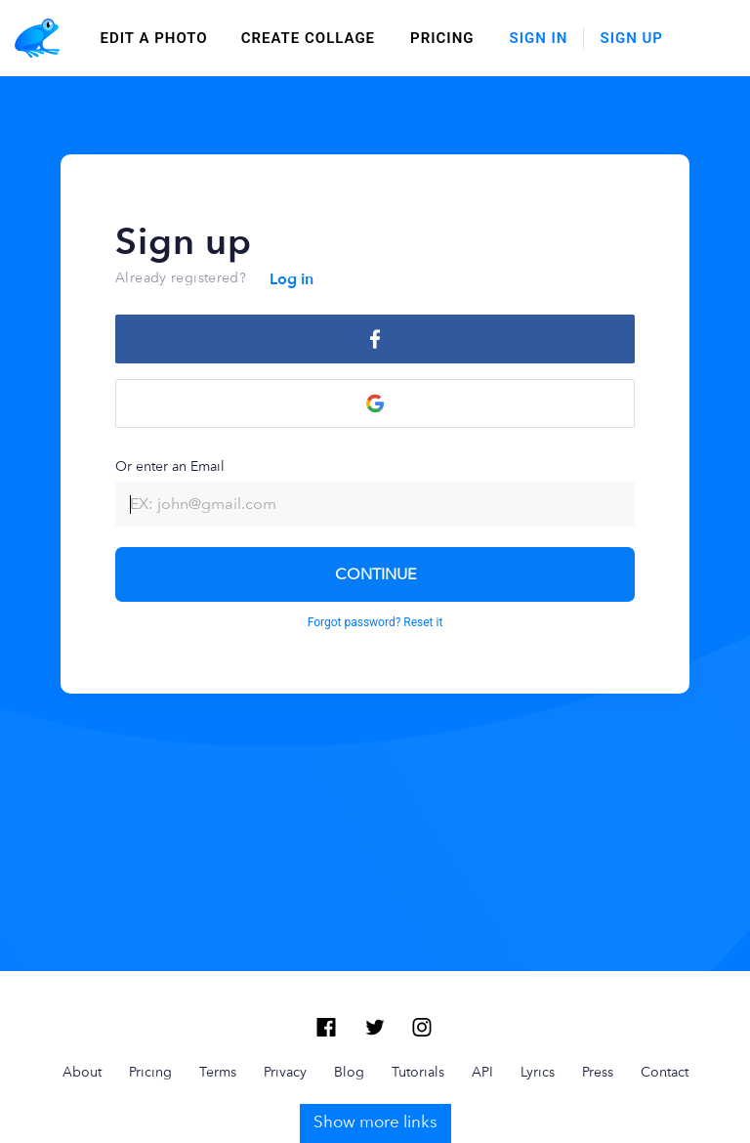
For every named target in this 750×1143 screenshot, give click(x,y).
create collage (308, 38)
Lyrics (538, 995)
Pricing (442, 38)
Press (597, 995)
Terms (217, 995)
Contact (664, 995)
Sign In (539, 38)
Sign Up (631, 38)
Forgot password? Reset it (375, 622)
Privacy (285, 995)
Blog (349, 995)
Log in (291, 279)
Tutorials (418, 995)
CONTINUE (375, 574)
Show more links (375, 1045)
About (82, 995)
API (482, 995)
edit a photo (154, 38)
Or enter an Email (375, 492)
